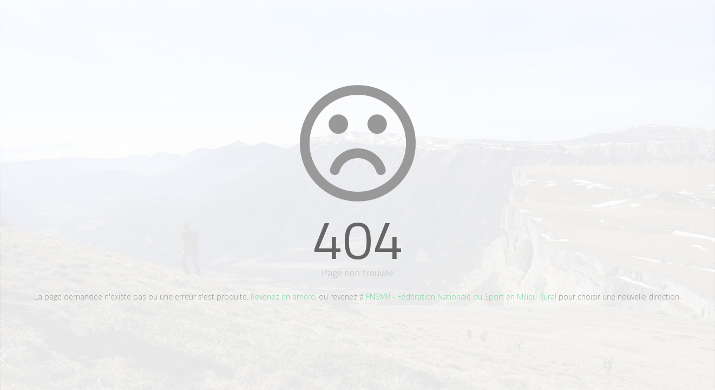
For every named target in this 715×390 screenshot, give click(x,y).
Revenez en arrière (283, 296)
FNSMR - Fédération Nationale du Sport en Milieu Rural (461, 296)
